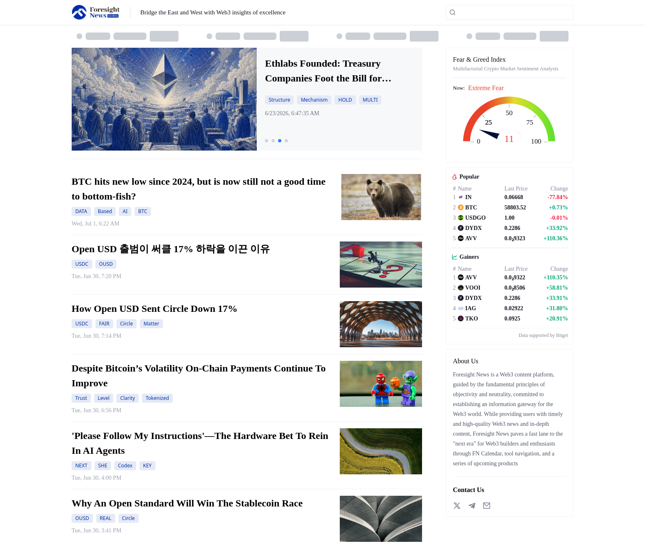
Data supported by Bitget (543, 335)
